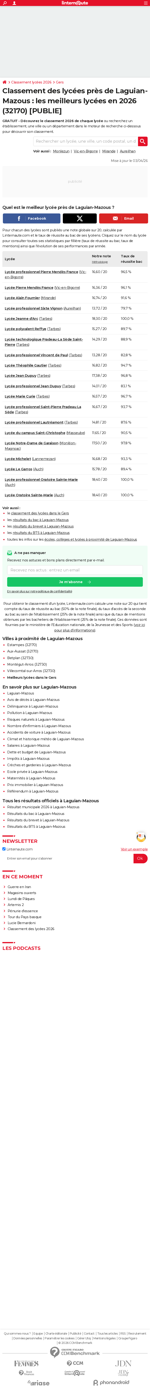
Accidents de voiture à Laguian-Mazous (39, 732)
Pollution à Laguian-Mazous (29, 713)
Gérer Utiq (84, 1338)
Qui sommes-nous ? (17, 1333)
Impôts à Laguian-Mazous (28, 758)
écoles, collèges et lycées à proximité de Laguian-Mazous (90, 539)
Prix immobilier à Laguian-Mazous (35, 785)
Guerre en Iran (19, 887)
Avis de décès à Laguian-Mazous (33, 700)
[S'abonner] (75, 858)
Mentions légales (104, 1338)
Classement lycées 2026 (31, 82)
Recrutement (137, 1333)
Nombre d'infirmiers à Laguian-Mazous (39, 726)
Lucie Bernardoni (22, 923)
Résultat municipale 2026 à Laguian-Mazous (43, 807)
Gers (60, 82)
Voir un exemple (134, 849)
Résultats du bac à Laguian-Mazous (35, 814)
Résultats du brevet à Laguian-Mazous (38, 820)
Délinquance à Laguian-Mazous (32, 706)
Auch (38, 469)
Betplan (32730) (20, 658)
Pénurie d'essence (23, 911)
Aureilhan (128, 151)
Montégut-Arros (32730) (27, 664)
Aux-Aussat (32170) (22, 651)
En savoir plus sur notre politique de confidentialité (39, 591)
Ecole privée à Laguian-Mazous (32, 772)
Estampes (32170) (22, 645)
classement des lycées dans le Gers (40, 513)
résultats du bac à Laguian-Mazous (41, 520)
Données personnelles (27, 1338)
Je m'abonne (71, 582)
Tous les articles (107, 1333)
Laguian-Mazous (20, 693)
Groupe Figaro (127, 1338)
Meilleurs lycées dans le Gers (31, 677)
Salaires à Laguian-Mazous (28, 745)
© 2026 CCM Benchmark (75, 1343)
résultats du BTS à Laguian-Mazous (41, 533)
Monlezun (61, 151)
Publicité (75, 1333)
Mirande (109, 151)
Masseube (75, 433)
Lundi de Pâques (21, 899)
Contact (89, 1333)
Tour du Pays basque (25, 917)
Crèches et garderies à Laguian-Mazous (39, 765)
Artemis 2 (16, 905)
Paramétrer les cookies (59, 1338)
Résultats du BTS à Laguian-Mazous (36, 826)
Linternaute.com (17, 849)
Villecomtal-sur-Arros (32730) (31, 671)
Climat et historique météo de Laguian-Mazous (45, 739)
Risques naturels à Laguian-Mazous (36, 719)
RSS (123, 1333)
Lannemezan (44, 459)
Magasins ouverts (22, 893)
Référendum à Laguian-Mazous (33, 791)
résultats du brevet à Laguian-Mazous (43, 526)
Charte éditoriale (56, 1333)
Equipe (38, 1333)
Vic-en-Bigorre (86, 151)
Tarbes (45, 318)
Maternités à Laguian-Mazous (31, 778)
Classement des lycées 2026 (31, 929)
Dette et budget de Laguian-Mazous (36, 752)
